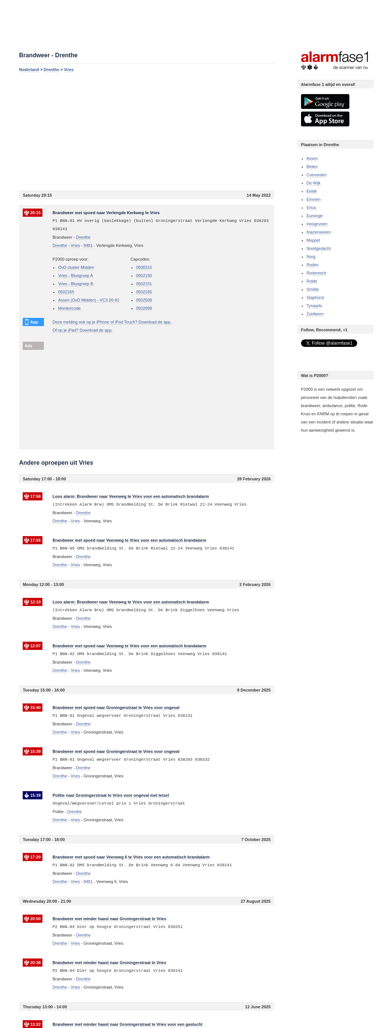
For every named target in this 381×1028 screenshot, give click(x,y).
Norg (311, 256)
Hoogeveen (317, 224)
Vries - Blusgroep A (75, 275)
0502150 (144, 275)
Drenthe (52, 69)
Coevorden (317, 175)
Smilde (313, 289)
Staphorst (315, 297)
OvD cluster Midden (76, 267)
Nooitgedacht (319, 248)
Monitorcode (69, 308)
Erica (311, 207)
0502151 (144, 283)
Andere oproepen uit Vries (56, 463)
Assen (312, 158)
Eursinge (315, 215)
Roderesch (316, 273)
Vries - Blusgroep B (75, 283)
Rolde (312, 281)
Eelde (312, 191)
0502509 (144, 300)
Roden (312, 264)
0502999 (144, 308)
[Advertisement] (146, 131)
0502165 (66, 292)
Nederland (29, 69)
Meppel (313, 240)
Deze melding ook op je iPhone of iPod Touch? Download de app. (112, 322)
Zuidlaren (315, 314)
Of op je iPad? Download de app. (82, 330)
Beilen (312, 166)
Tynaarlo (314, 305)
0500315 (144, 267)
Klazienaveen (319, 232)
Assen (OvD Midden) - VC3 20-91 (88, 300)
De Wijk (314, 183)
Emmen (314, 199)
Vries (69, 69)
